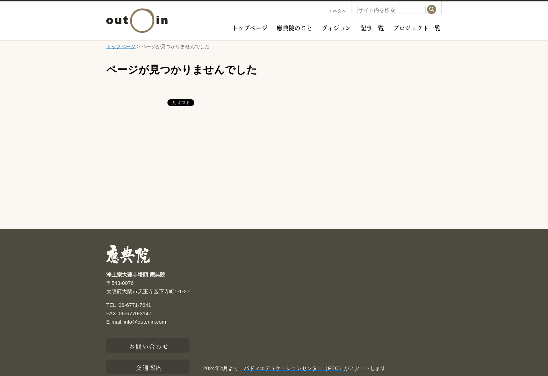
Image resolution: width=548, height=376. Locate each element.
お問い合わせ (149, 345)
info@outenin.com (145, 322)
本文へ (338, 11)
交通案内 (149, 366)
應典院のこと (294, 27)
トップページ (250, 27)
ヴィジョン (336, 27)
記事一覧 (372, 27)
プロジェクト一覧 (417, 27)
